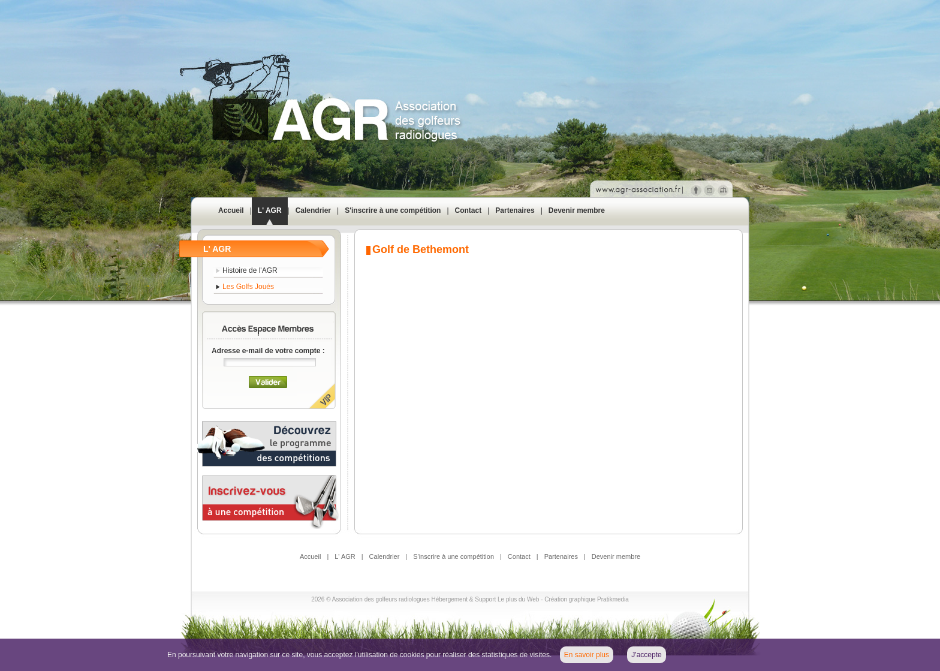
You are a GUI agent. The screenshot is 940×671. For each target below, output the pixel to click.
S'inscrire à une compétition (393, 210)
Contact (468, 210)
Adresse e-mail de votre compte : (268, 351)
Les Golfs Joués (248, 286)
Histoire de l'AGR (250, 270)
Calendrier (313, 210)
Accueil (231, 210)
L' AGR (270, 210)
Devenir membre (577, 210)
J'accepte (646, 655)
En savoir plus (586, 655)
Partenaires (514, 210)
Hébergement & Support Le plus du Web (486, 599)
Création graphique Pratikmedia (586, 599)
